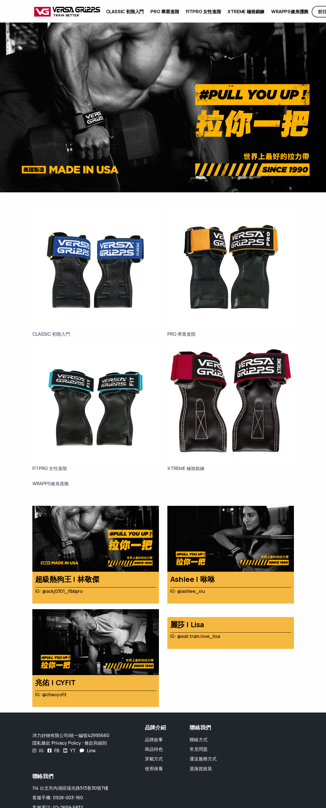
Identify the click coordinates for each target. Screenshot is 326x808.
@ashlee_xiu (191, 591)
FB (53, 750)
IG (38, 750)
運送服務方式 (203, 759)
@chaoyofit (54, 694)
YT (69, 750)
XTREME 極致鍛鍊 (246, 11)
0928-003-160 (68, 797)
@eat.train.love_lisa (198, 636)
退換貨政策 (201, 768)
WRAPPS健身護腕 (289, 11)
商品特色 (154, 749)
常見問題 (199, 749)
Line (88, 750)
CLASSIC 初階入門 (125, 11)
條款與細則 (95, 743)
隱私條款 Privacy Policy (56, 743)
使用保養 (154, 768)
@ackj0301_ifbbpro (62, 591)
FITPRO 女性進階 (203, 11)
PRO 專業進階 (164, 11)
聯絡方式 (199, 739)
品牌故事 (154, 739)
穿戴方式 (154, 759)
